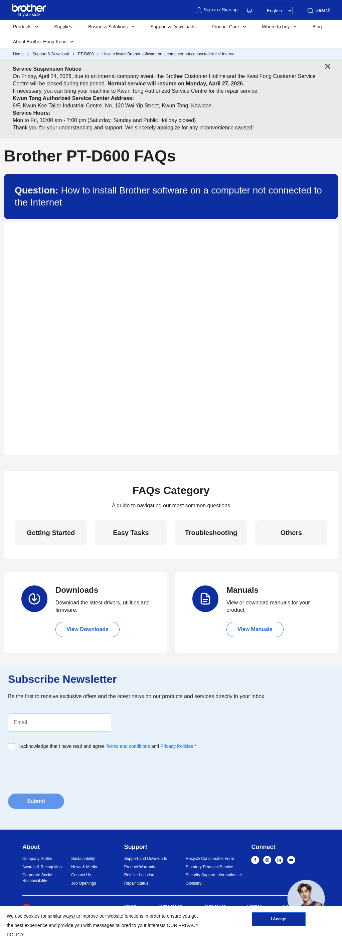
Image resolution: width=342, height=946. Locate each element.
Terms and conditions (128, 746)
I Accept (278, 920)
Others (291, 532)
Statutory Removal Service (209, 867)
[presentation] (59, 770)
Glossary (193, 883)
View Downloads (87, 629)
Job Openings (83, 883)
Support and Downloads (145, 858)
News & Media (84, 867)
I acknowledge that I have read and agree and (107, 746)
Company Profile (37, 858)
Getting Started (51, 532)
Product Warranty (139, 867)
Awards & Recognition (42, 867)
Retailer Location (139, 875)
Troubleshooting (211, 532)
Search (318, 11)
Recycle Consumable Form (210, 858)
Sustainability (83, 858)
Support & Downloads (172, 26)
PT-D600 (86, 54)
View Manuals (255, 629)
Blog (317, 26)
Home (18, 54)
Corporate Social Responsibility (37, 878)
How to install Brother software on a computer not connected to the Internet (168, 54)
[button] (306, 898)
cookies (31, 916)
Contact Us (81, 875)
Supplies (63, 26)
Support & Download (50, 54)
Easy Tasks (131, 532)
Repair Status (136, 883)
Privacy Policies (176, 746)
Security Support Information (211, 875)
